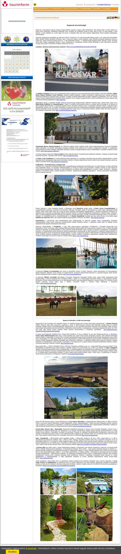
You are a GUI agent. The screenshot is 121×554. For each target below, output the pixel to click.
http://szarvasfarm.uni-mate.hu (82, 426)
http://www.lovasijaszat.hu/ (90, 435)
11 (24, 60)
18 (24, 64)
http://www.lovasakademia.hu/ (72, 274)
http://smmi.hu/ (60, 99)
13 (6, 64)
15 (13, 64)
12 (27, 60)
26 (27, 67)
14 (9, 64)
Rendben (12, 552)
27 (6, 71)
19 (27, 64)
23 (17, 67)
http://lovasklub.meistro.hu (48, 283)
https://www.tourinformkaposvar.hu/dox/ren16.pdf (81, 46)
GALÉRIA (106, 9)
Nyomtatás (90, 5)
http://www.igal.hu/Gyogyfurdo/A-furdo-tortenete (92, 444)
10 (20, 60)
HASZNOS (97, 9)
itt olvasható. (31, 548)
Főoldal (79, 5)
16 (17, 64)
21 (9, 67)
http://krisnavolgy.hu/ (46, 458)
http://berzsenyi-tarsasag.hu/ (59, 161)
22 (13, 67)
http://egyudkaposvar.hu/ (70, 155)
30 (17, 71)
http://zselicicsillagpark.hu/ (76, 354)
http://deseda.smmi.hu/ (97, 217)
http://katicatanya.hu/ (67, 343)
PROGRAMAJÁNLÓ (41, 9)
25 (24, 67)
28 (9, 71)
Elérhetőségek (104, 5)
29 (13, 71)
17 (20, 64)
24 (20, 67)
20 (6, 67)
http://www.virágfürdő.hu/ (80, 235)
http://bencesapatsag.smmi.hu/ (50, 151)
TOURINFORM (85, 9)
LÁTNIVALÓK (56, 9)
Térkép (116, 5)
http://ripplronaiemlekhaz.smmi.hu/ (66, 110)
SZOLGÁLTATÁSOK (71, 9)
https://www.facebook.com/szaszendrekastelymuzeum (59, 465)
